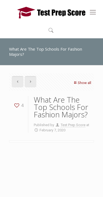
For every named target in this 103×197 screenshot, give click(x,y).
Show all (82, 83)
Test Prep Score (73, 125)
